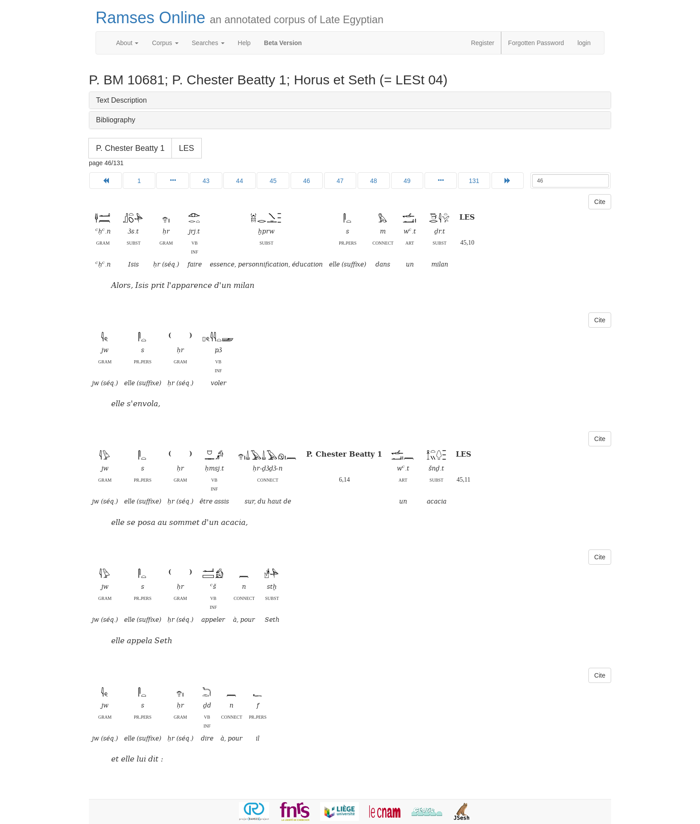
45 (273, 180)
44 (239, 180)
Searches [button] (208, 42)
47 (340, 180)
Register (482, 42)
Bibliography (115, 120)
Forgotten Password (536, 42)
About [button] (127, 42)
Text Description (121, 100)
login (584, 42)
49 (407, 180)
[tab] (350, 100)
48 (373, 180)
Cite (599, 201)
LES (186, 148)
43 (206, 180)
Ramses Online (239, 17)
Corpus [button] (165, 42)
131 (474, 180)
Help (244, 42)
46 (306, 180)
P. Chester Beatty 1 (130, 148)
